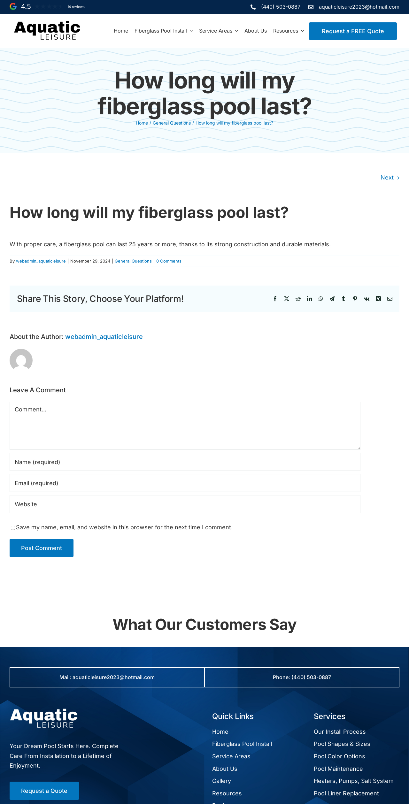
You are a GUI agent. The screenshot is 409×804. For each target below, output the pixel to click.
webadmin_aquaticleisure (41, 261)
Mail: (66, 677)
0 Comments (168, 261)
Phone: (282, 677)
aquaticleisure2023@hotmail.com (359, 7)
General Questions (133, 261)
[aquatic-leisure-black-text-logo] (47, 22)
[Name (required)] (185, 462)
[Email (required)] (185, 483)
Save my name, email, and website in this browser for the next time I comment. (124, 527)
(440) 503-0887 (280, 7)
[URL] (185, 504)
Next (387, 177)
